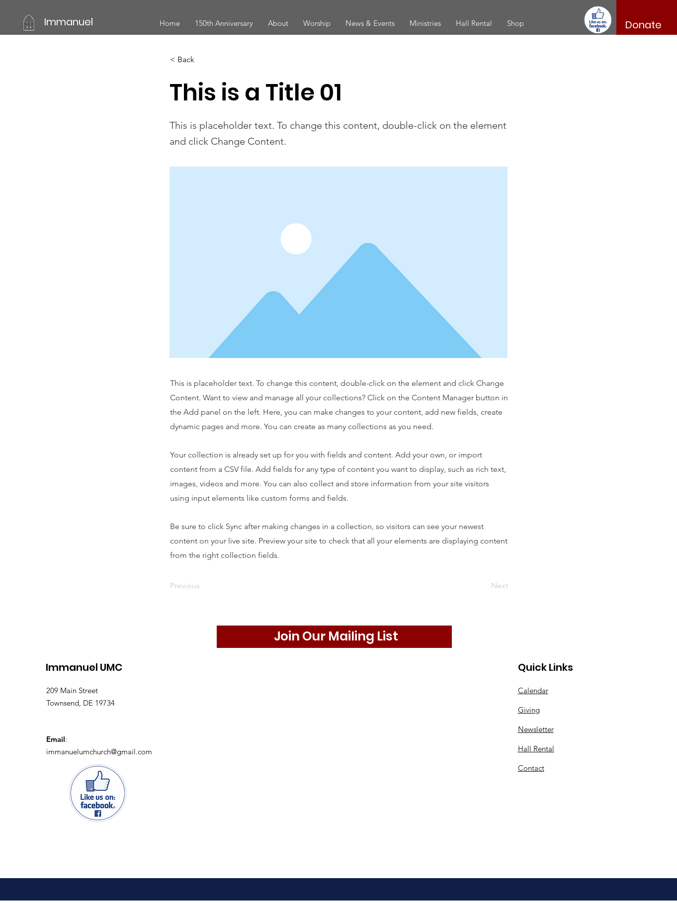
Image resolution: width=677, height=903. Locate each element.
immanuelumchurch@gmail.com (99, 751)
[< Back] (203, 60)
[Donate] (644, 25)
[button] (278, 23)
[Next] (483, 586)
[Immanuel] (89, 22)
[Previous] (203, 586)
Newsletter (536, 729)
